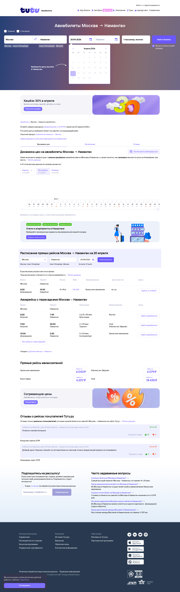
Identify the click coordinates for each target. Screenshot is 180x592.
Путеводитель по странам (30, 540)
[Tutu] (30, 10)
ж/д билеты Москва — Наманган (40, 351)
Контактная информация (66, 548)
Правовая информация (70, 571)
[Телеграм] (129, 534)
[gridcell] (84, 58)
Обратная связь (62, 544)
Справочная (24, 537)
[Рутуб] (146, 534)
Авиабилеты (25, 122)
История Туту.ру (62, 537)
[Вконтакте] (135, 534)
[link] (33, 109)
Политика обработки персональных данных (38, 571)
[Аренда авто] (141, 10)
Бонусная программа (28, 544)
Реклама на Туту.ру (99, 537)
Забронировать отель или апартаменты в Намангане (43, 139)
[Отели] (108, 10)
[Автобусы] (96, 10)
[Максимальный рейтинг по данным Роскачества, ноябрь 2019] (134, 574)
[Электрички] (119, 10)
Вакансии (59, 540)
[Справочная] (154, 10)
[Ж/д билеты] (83, 10)
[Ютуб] (140, 534)
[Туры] (130, 10)
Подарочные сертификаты (31, 548)
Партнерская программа (102, 540)
